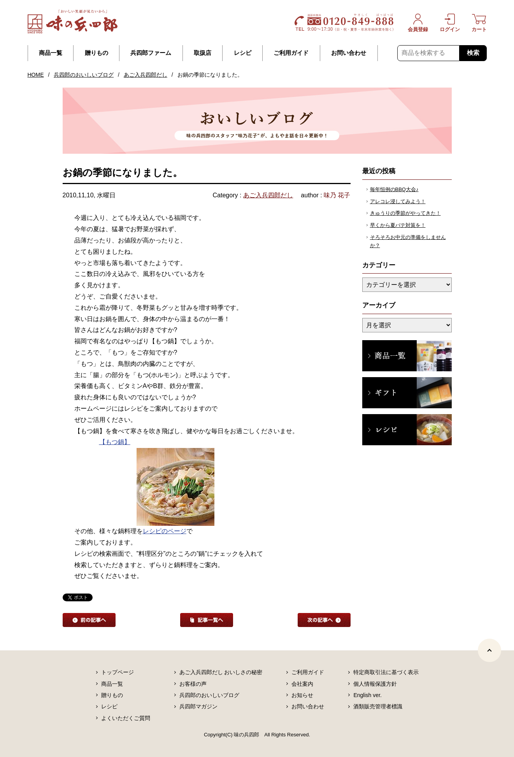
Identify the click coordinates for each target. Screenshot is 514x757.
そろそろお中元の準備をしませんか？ (408, 241)
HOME (36, 75)
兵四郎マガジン (198, 706)
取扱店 (202, 53)
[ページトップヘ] (489, 650)
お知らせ (302, 695)
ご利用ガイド (291, 53)
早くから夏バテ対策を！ (398, 225)
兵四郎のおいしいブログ (84, 75)
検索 (473, 52)
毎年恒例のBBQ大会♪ (394, 189)
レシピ (242, 53)
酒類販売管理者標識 (377, 706)
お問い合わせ (348, 53)
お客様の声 (193, 684)
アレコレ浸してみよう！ (398, 201)
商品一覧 (50, 53)
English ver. (367, 695)
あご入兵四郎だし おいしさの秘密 (221, 672)
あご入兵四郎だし (145, 75)
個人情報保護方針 (375, 684)
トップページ (117, 672)
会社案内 (302, 684)
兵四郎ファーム (150, 53)
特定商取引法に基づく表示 (386, 672)
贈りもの (96, 53)
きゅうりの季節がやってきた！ (405, 213)
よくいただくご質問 (125, 718)
